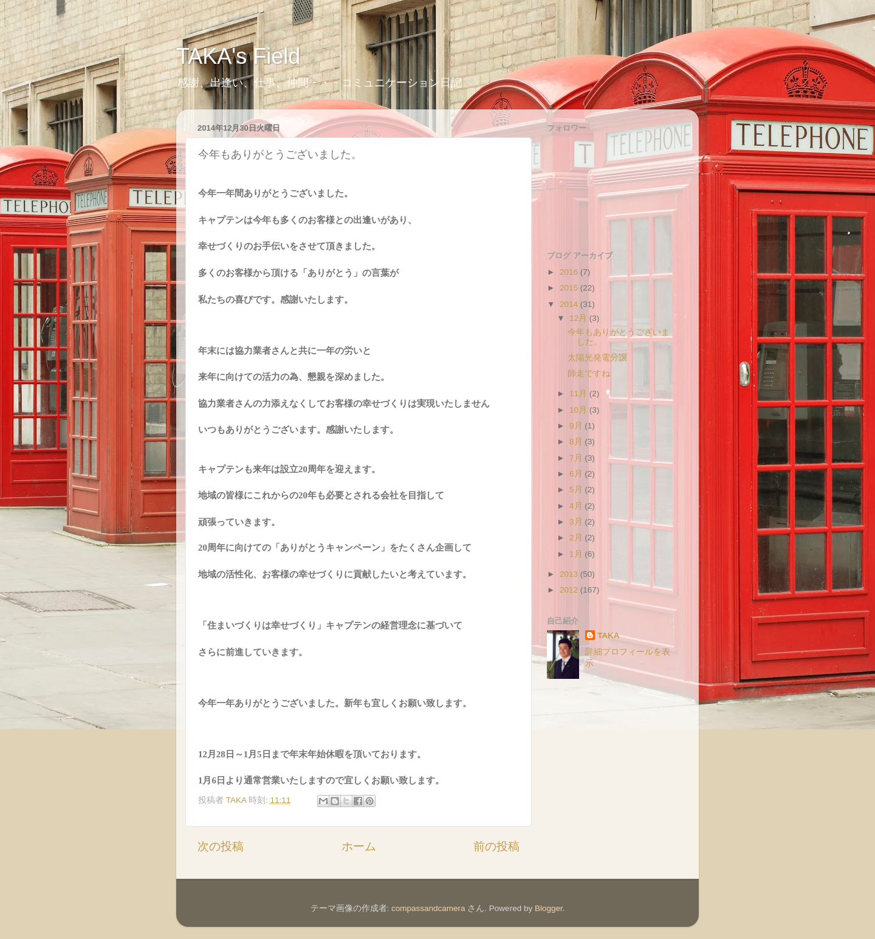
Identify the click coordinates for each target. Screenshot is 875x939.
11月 (579, 393)
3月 (577, 521)
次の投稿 (220, 846)
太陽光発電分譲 (597, 357)
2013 (570, 574)
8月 (577, 441)
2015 (570, 287)
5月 (577, 489)
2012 (570, 589)
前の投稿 (496, 846)
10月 (579, 409)
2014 (570, 304)
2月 (577, 537)
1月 (577, 554)
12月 (579, 318)
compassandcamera (428, 908)
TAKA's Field (238, 56)
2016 (570, 272)
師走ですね (589, 373)
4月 (577, 506)
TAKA (608, 635)
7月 (577, 458)
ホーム (358, 846)
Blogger (549, 908)
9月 (577, 425)
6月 (577, 473)
